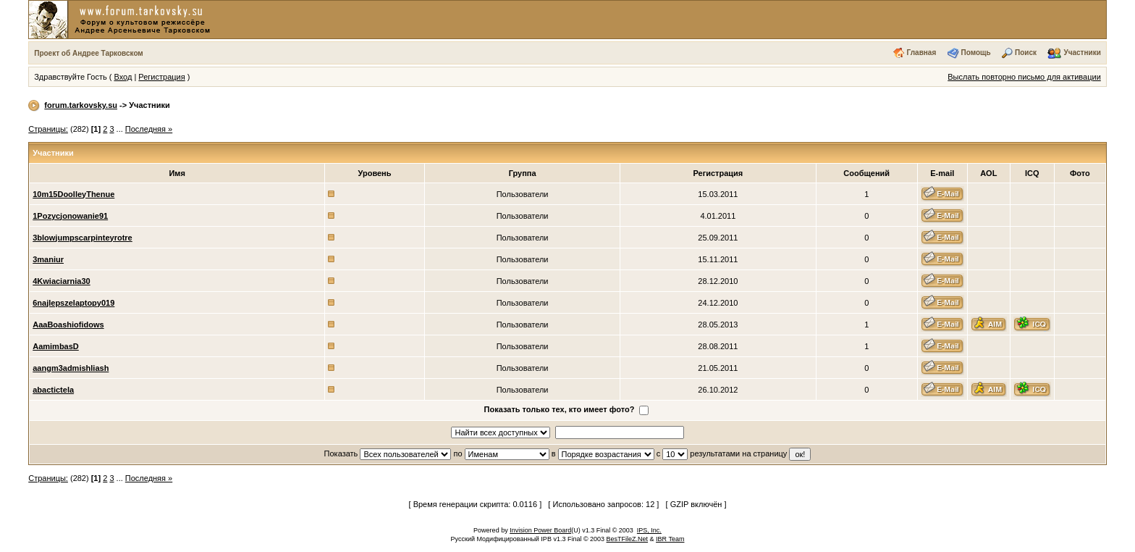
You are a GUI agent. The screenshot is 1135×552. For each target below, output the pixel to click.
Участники (1081, 53)
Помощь (976, 53)
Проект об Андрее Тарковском (88, 53)
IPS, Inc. (649, 530)
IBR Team (670, 539)
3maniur (48, 259)
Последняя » (148, 129)
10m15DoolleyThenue (73, 194)
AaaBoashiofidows (68, 324)
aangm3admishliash (71, 368)
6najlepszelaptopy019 (73, 302)
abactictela (53, 389)
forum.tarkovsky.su (80, 105)
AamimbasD (56, 346)
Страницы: (48, 129)
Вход (123, 76)
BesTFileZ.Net (628, 539)
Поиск (1026, 53)
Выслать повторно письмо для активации (1024, 76)
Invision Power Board (540, 530)
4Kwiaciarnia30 (61, 281)
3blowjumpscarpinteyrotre (82, 237)
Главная (922, 53)
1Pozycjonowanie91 (70, 216)
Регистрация (161, 76)
